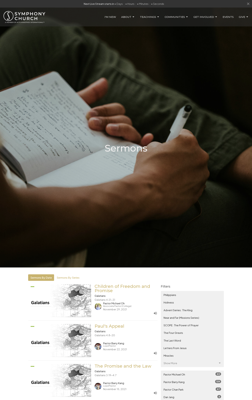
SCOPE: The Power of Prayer (181, 325)
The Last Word (172, 340)
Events (228, 17)
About (128, 17)
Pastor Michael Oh (192, 374)
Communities (176, 17)
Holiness (169, 302)
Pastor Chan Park (192, 389)
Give (244, 17)
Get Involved (205, 17)
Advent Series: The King (178, 310)
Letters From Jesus (175, 348)
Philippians (170, 294)
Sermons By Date (41, 277)
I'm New (110, 17)
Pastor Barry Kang (192, 382)
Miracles (169, 355)
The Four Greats (173, 332)
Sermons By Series (68, 277)
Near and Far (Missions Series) (181, 317)
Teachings (149, 17)
